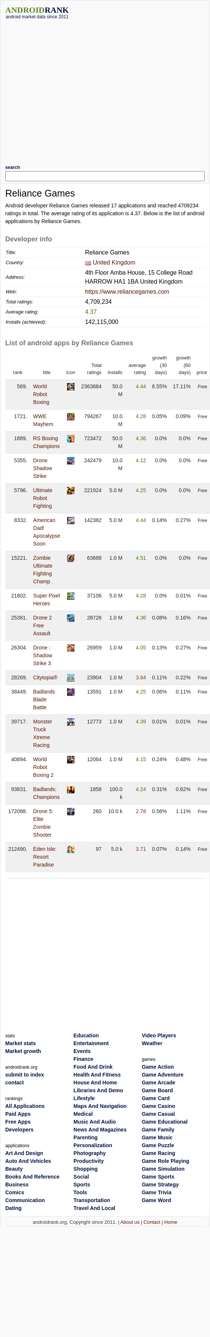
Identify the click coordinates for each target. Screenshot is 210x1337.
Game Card (156, 1098)
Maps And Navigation (100, 1106)
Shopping (85, 1169)
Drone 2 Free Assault (42, 625)
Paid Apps (18, 1114)
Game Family (158, 1130)
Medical (82, 1114)
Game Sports (158, 1177)
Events (82, 1051)
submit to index (24, 1075)
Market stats (20, 1043)
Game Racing (158, 1153)
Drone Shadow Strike (42, 468)
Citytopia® (45, 677)
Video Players (159, 1035)
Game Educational (165, 1122)
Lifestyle (84, 1098)
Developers (19, 1130)
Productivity (88, 1161)
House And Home (95, 1083)
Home (170, 1222)
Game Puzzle (158, 1145)
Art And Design (24, 1153)
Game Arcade (159, 1083)
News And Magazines (100, 1130)
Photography (89, 1153)
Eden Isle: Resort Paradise (45, 857)
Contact (151, 1222)
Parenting (85, 1137)
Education (86, 1035)
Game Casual (158, 1114)
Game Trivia (156, 1192)
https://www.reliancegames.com (127, 291)
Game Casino (158, 1106)
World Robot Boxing (41, 394)
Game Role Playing (165, 1161)
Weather (152, 1043)
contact (14, 1083)
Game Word (156, 1200)
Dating (13, 1208)
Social (81, 1177)
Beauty (14, 1169)
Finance (83, 1059)
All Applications (25, 1106)
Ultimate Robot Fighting (42, 498)
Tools (80, 1192)
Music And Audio (94, 1122)
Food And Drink (92, 1067)
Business (16, 1185)
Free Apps (18, 1122)
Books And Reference (32, 1177)
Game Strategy (160, 1185)
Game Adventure (163, 1075)
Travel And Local (94, 1208)
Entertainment (91, 1043)
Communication (25, 1200)
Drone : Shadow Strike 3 (42, 655)
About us (129, 1222)
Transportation (91, 1200)
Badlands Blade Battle (44, 699)
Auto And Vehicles (28, 1161)
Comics (14, 1192)
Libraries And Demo (98, 1090)
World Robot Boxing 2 (43, 767)
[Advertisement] (70, 89)
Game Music (157, 1137)
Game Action (158, 1067)
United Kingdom (114, 262)
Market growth (23, 1051)
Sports (81, 1185)
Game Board (157, 1090)
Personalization (92, 1145)
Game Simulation (163, 1169)
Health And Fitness (97, 1075)
